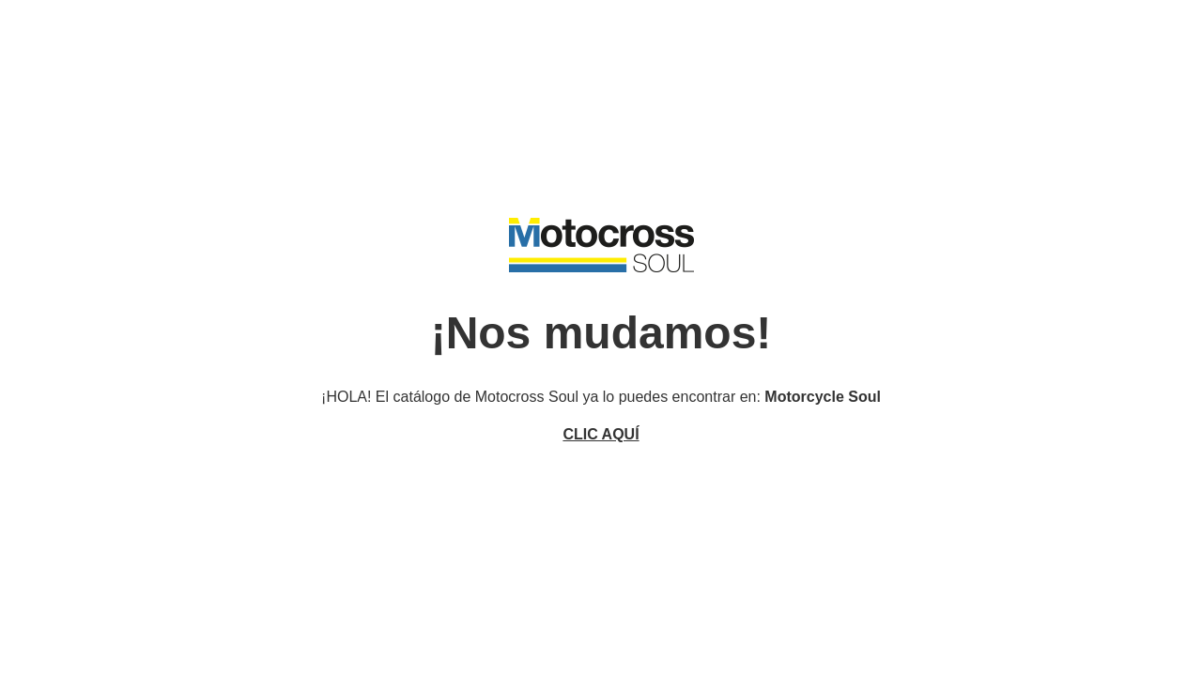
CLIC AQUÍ (600, 434)
